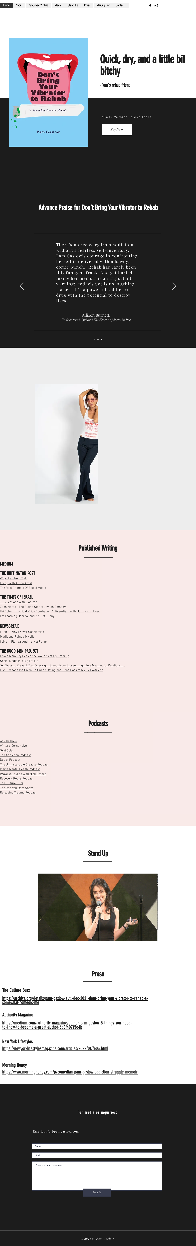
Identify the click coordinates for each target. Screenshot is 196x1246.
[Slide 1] (98, 339)
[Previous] (22, 286)
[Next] (174, 286)
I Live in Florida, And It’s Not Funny (23, 642)
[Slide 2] (101, 339)
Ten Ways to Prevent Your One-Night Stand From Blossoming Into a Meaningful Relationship (62, 666)
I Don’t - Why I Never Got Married (22, 632)
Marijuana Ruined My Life (17, 637)
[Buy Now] (117, 129)
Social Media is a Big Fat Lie (19, 661)
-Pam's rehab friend (115, 85)
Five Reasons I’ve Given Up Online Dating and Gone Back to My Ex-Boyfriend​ (51, 670)
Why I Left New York (13, 579)
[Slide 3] (94, 339)
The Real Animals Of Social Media (23, 588)
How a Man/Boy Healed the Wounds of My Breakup (34, 656)
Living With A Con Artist (16, 583)
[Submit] (97, 1193)
